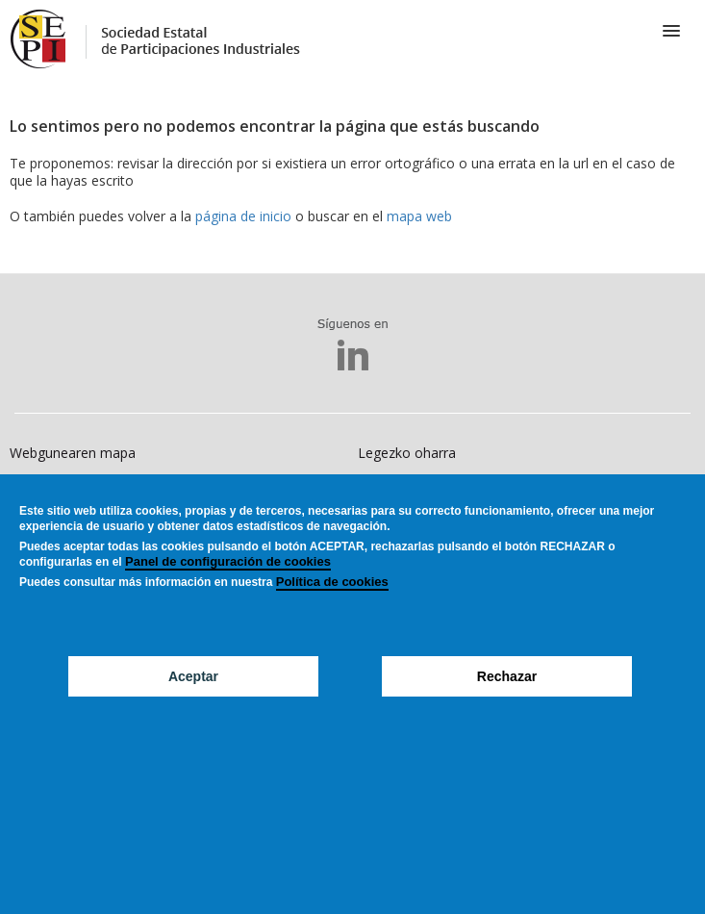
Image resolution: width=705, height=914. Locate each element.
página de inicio (243, 216)
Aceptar (193, 706)
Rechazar (507, 706)
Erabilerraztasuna (412, 488)
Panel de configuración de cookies (228, 591)
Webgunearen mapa (73, 453)
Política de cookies (332, 611)
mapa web (419, 216)
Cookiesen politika (66, 488)
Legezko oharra (407, 453)
